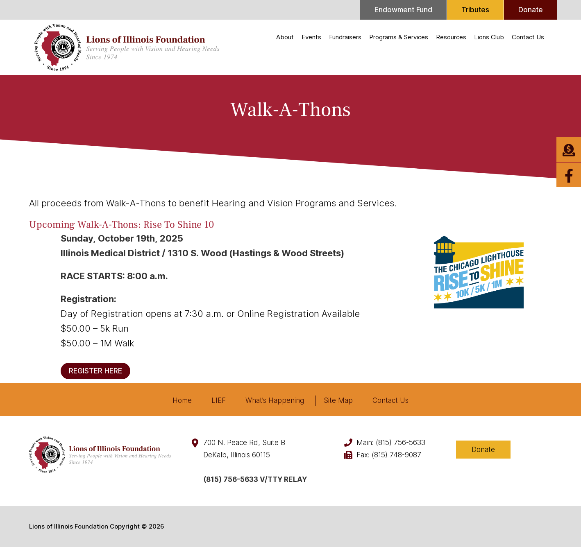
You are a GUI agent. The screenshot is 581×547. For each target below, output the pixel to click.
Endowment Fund (403, 10)
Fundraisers (345, 37)
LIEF (218, 400)
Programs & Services (398, 37)
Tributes (475, 10)
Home (182, 400)
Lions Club (489, 37)
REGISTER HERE (95, 371)
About (285, 37)
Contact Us (528, 37)
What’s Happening (274, 400)
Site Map (338, 400)
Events (311, 37)
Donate (530, 10)
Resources (451, 37)
